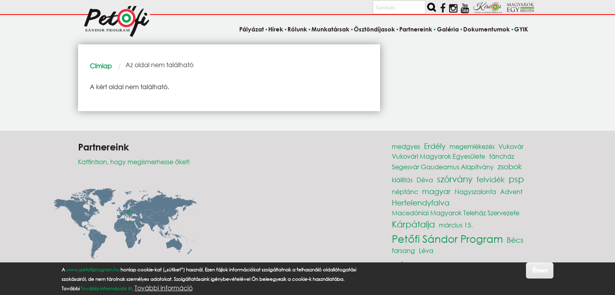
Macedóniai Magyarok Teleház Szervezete (455, 213)
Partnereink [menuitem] (415, 29)
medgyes (406, 146)
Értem (540, 270)
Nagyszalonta (475, 191)
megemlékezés (472, 146)
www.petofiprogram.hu (92, 269)
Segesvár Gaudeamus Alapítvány (443, 167)
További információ (164, 288)
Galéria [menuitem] (448, 29)
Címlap (101, 66)
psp (516, 179)
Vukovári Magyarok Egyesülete (438, 156)
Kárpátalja (413, 224)
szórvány (455, 179)
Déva (425, 180)
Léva (426, 250)
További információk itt (106, 288)
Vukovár (511, 146)
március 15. (456, 225)
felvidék (491, 179)
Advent (511, 191)
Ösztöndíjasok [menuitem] (374, 29)
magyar (436, 191)
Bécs (515, 239)
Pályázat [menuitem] (251, 29)
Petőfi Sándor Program (447, 238)
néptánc (405, 191)
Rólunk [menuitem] (297, 29)
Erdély (435, 145)
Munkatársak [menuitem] (330, 29)
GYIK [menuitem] (521, 29)
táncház (501, 156)
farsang (403, 250)
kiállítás (402, 180)
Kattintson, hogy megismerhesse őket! (134, 162)
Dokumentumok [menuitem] (486, 29)
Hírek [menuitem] (275, 29)
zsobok (510, 166)
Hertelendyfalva (420, 202)
